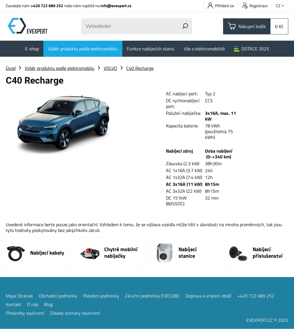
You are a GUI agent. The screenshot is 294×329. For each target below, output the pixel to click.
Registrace (255, 6)
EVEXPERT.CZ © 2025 (267, 320)
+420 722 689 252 (47, 6)
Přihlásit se (221, 6)
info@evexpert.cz (115, 6)
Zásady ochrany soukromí (75, 313)
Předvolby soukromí (25, 313)
